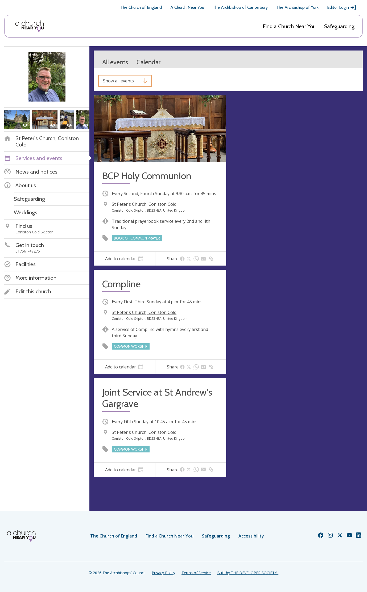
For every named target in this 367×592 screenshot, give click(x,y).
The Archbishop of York (297, 7)
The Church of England (141, 7)
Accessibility (251, 536)
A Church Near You (187, 7)
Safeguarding (339, 26)
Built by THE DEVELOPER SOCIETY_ (247, 572)
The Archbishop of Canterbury (240, 7)
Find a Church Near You (289, 26)
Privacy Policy (163, 572)
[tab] (124, 259)
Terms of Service (196, 572)
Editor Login (341, 7)
